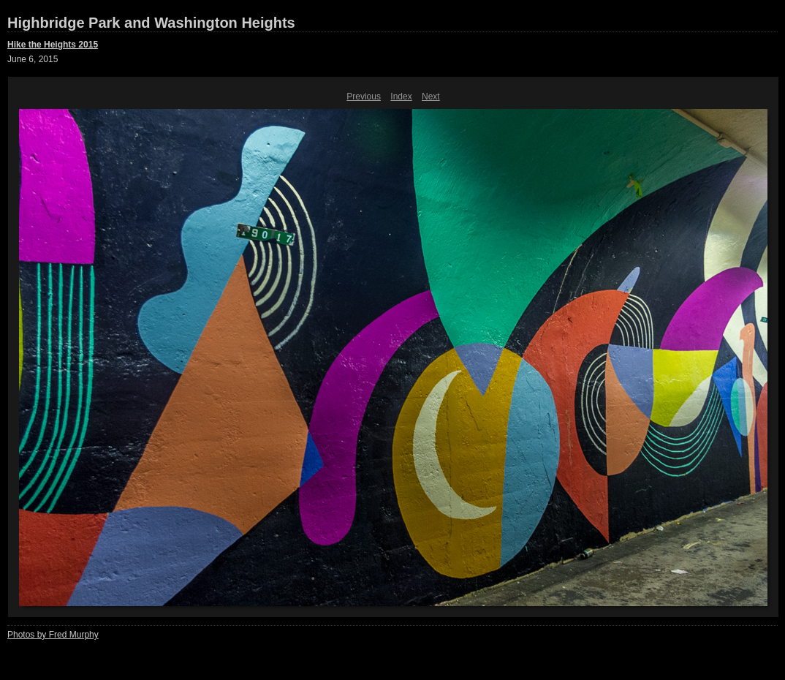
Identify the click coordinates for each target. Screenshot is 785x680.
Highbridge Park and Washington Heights (151, 23)
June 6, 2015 (32, 59)
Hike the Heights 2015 (52, 44)
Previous (363, 96)
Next (431, 96)
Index (401, 96)
